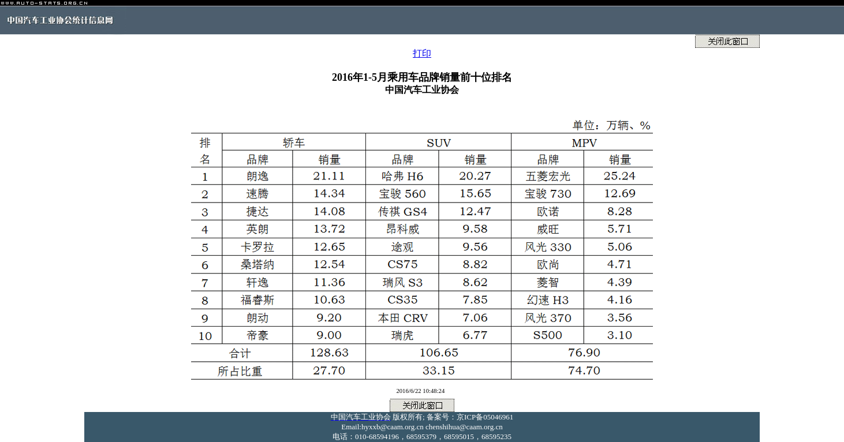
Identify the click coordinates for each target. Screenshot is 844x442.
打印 (422, 53)
